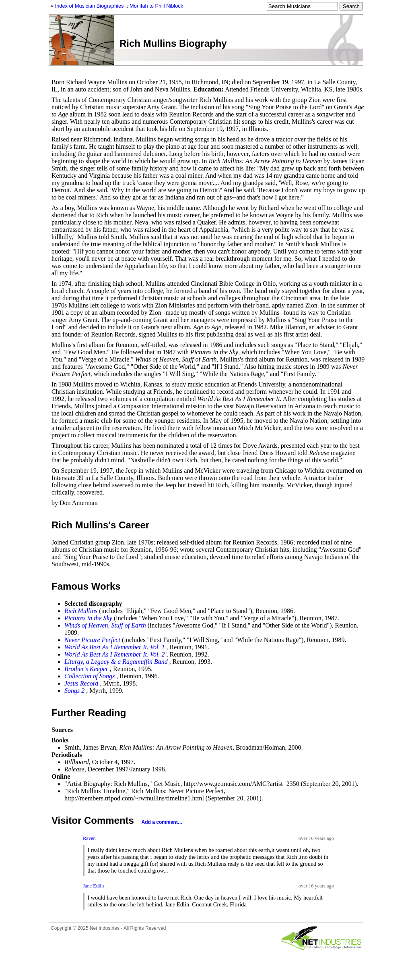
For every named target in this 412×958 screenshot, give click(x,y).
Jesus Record (81, 683)
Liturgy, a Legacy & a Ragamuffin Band (116, 661)
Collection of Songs (89, 676)
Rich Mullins (80, 610)
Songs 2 (74, 690)
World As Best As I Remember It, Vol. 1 (114, 647)
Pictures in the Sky (88, 618)
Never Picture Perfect (92, 639)
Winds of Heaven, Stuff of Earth (105, 625)
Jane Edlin (93, 886)
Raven (89, 838)
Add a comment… (162, 822)
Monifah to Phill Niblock (156, 6)
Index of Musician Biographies (89, 6)
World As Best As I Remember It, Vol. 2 (114, 654)
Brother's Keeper (86, 668)
